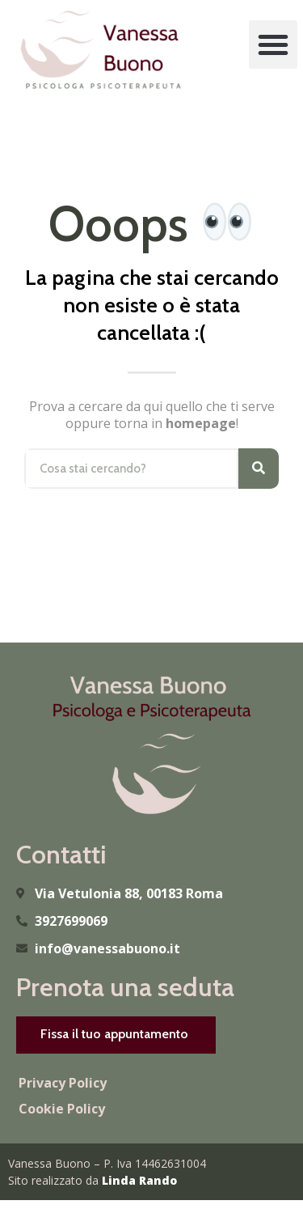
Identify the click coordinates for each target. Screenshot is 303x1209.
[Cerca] (258, 468)
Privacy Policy (63, 1083)
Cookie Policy (62, 1109)
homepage (201, 423)
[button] (273, 44)
